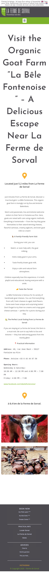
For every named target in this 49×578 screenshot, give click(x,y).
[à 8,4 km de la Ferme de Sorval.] (24, 394)
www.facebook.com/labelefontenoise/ (20, 382)
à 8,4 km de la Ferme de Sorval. (24, 401)
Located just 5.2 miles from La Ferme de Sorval (24, 185)
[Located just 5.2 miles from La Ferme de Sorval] (24, 176)
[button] (25, 21)
